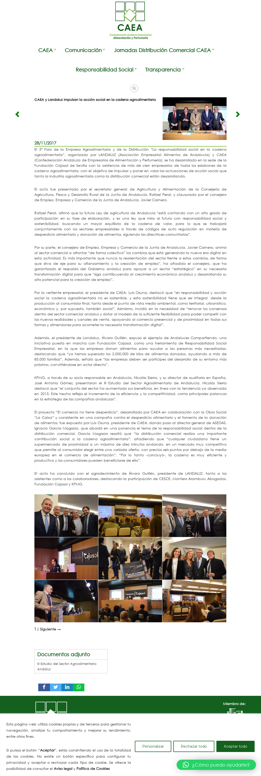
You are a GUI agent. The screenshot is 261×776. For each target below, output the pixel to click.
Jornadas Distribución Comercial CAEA (162, 50)
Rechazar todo (194, 746)
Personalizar (153, 746)
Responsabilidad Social (104, 70)
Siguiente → (50, 629)
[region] (130, 744)
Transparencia (163, 70)
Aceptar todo (235, 746)
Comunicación (83, 50)
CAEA (45, 50)
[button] (216, 765)
